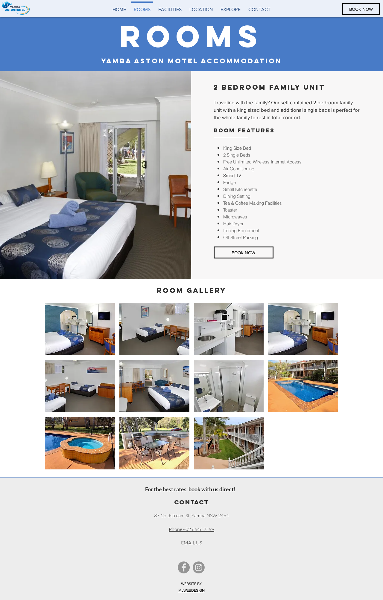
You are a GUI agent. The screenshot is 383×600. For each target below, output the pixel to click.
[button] (80, 329)
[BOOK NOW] (361, 9)
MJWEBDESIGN (191, 590)
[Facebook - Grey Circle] (184, 567)
